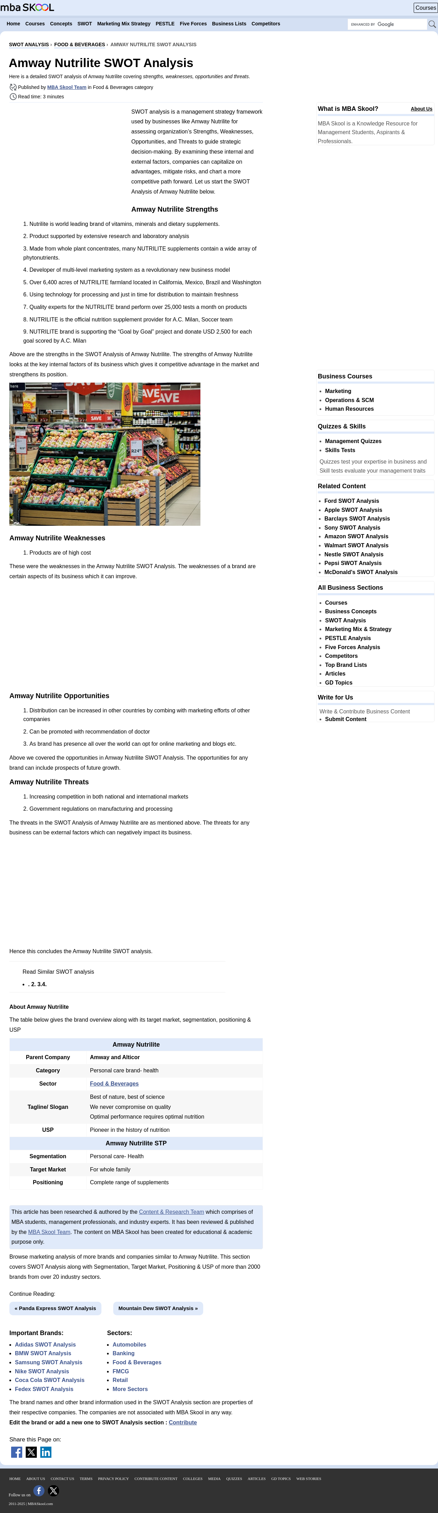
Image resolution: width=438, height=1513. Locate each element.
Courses (425, 8)
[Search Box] (387, 24)
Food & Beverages (114, 1084)
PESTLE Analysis (348, 638)
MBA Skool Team (66, 87)
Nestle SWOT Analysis (353, 554)
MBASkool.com (40, 1504)
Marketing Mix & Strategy (358, 629)
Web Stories (308, 1479)
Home (14, 1479)
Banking (123, 1353)
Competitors (341, 656)
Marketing (338, 391)
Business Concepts (351, 611)
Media (214, 1479)
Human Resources (349, 409)
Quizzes (234, 1479)
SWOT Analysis (345, 620)
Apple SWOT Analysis (353, 510)
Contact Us (62, 1479)
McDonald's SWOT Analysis (361, 572)
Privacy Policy (113, 1479)
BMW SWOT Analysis (43, 1353)
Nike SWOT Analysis (42, 1371)
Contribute (183, 1422)
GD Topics (339, 683)
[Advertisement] (67, 156)
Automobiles (129, 1345)
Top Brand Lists (346, 665)
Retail (120, 1380)
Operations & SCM (349, 400)
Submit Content (345, 719)
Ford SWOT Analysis (351, 501)
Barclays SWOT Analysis (357, 519)
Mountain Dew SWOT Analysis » (158, 1308)
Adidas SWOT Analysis (45, 1345)
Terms (86, 1479)
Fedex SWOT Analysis (44, 1389)
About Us (421, 109)
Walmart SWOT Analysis (356, 545)
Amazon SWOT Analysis (356, 536)
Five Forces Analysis (352, 647)
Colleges (193, 1479)
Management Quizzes (353, 441)
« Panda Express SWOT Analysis (55, 1308)
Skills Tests (340, 450)
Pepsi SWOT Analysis (353, 563)
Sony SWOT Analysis (352, 528)
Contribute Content (155, 1479)
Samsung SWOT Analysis (48, 1362)
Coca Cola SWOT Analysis (49, 1380)
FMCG (121, 1371)
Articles (335, 674)
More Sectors (130, 1389)
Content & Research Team (171, 1212)
